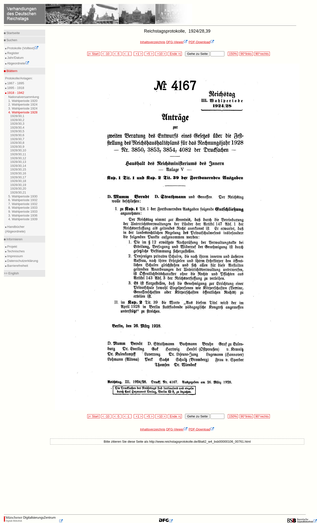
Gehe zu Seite (197, 54)
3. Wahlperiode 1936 (23, 215)
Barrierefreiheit (17, 266)
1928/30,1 (17, 116)
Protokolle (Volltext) (22, 48)
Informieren (14, 239)
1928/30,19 (18, 185)
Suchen (11, 40)
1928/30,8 (17, 143)
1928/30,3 (17, 123)
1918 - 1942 (15, 93)
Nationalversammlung (23, 97)
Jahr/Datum (15, 58)
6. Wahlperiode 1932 (23, 200)
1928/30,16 (18, 173)
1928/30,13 (18, 162)
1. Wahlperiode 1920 (23, 101)
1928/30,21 (18, 192)
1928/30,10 (18, 150)
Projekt (11, 246)
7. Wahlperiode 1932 (23, 204)
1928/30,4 (17, 127)
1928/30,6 (17, 135)
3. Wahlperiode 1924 (23, 108)
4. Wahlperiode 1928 (23, 112)
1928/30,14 (18, 166)
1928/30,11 (18, 154)
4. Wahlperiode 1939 (23, 219)
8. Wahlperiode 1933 (23, 207)
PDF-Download (201, 42)
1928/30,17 (18, 177)
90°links (246, 54)
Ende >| (175, 54)
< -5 (117, 54)
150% (233, 54)
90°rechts (262, 54)
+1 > (138, 54)
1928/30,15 (18, 169)
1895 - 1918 (15, 88)
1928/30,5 (17, 131)
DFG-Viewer (177, 42)
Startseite (13, 33)
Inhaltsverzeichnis (152, 42)
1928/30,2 (17, 120)
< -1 (127, 54)
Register (12, 53)
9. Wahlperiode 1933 (23, 211)
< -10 (106, 54)
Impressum (14, 256)
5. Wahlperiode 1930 (23, 196)
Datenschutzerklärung (22, 261)
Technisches (15, 251)
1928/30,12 (18, 158)
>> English (11, 273)
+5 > (149, 54)
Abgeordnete (17, 63)
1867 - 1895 (15, 83)
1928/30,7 (17, 139)
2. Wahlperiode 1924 (23, 104)
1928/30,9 (17, 146)
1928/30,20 (18, 188)
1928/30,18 (18, 181)
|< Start (93, 54)
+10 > (160, 54)
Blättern (11, 71)
